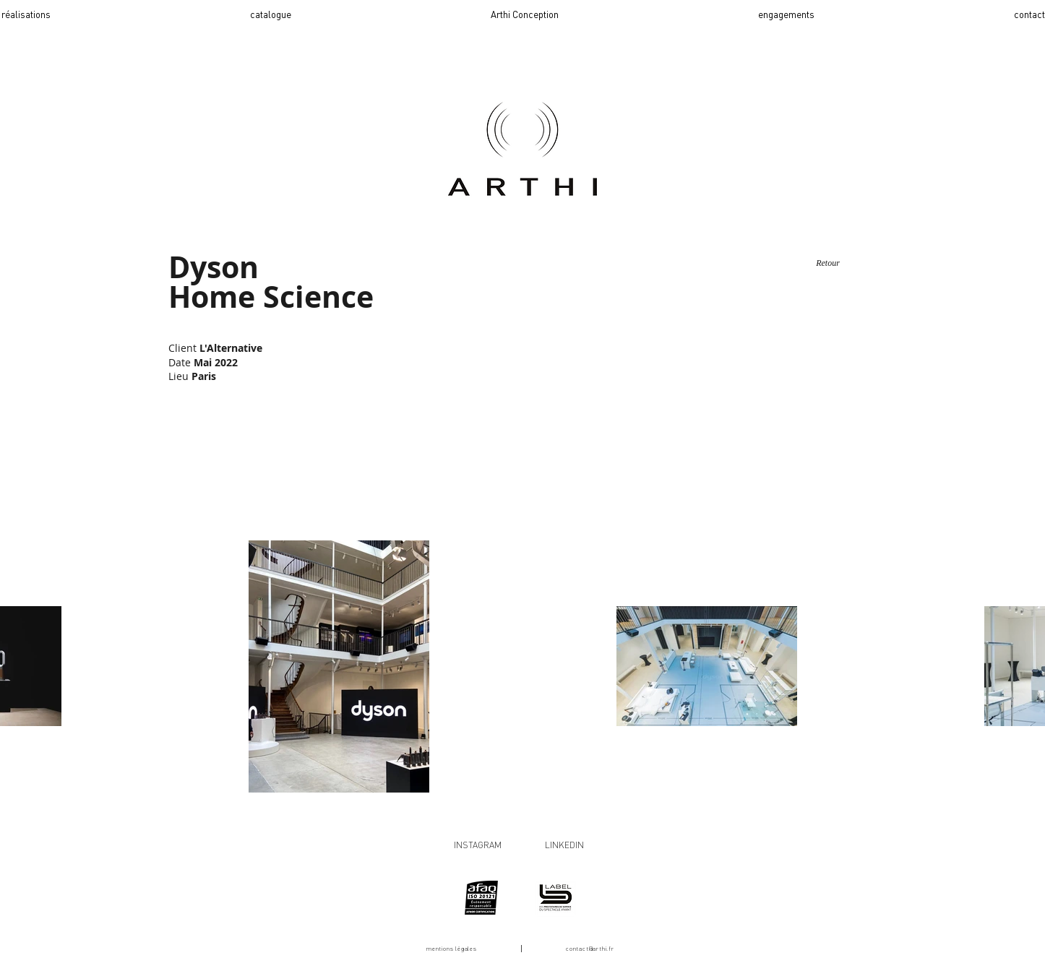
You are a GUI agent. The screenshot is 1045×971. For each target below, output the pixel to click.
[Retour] (828, 263)
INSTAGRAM (478, 845)
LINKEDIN (564, 845)
